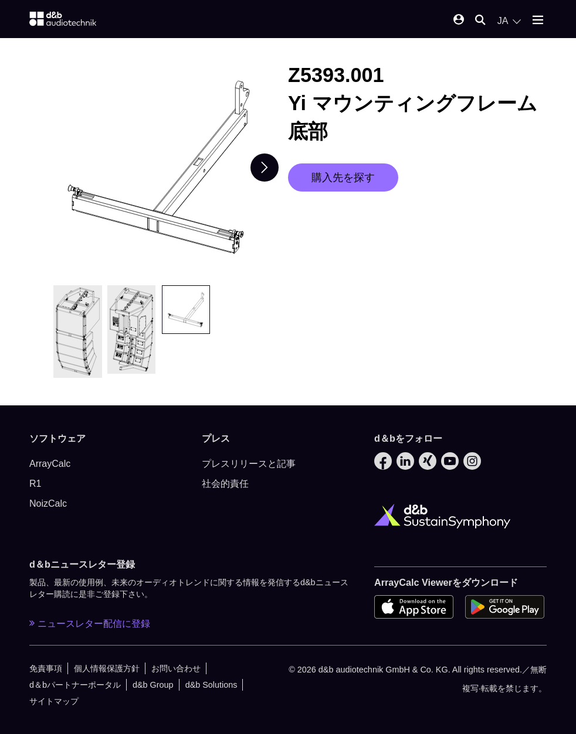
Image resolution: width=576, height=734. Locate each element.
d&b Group (153, 684)
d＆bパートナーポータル (75, 684)
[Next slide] (264, 167)
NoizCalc (48, 503)
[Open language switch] (509, 21)
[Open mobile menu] (538, 21)
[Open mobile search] (480, 21)
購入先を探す (343, 177)
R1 (35, 484)
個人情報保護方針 (107, 668)
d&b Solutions (211, 684)
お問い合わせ (176, 668)
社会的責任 (225, 484)
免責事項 (45, 668)
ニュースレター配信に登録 (89, 623)
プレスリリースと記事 (249, 464)
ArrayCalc (49, 464)
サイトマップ (54, 701)
